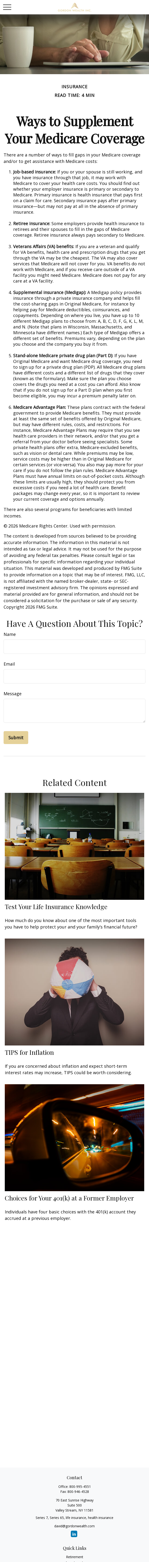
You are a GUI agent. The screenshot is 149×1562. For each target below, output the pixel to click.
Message (13, 693)
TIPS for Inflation (29, 1052)
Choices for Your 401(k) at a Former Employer (69, 1198)
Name (10, 634)
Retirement (74, 1557)
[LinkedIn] (74, 1534)
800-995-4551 (80, 1486)
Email (9, 664)
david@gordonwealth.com (74, 1526)
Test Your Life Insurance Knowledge (56, 906)
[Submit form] (16, 737)
